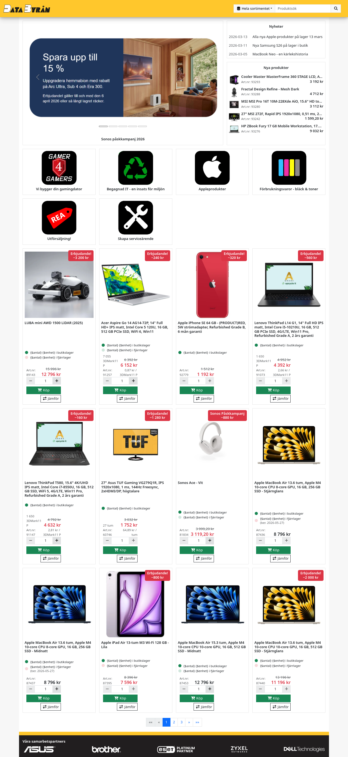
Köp (44, 389)
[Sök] (336, 8)
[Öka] (56, 380)
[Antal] (43, 380)
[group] (123, 76)
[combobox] (303, 8)
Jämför (50, 397)
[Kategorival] (254, 8)
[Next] (189, 721)
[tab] (103, 125)
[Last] (197, 721)
